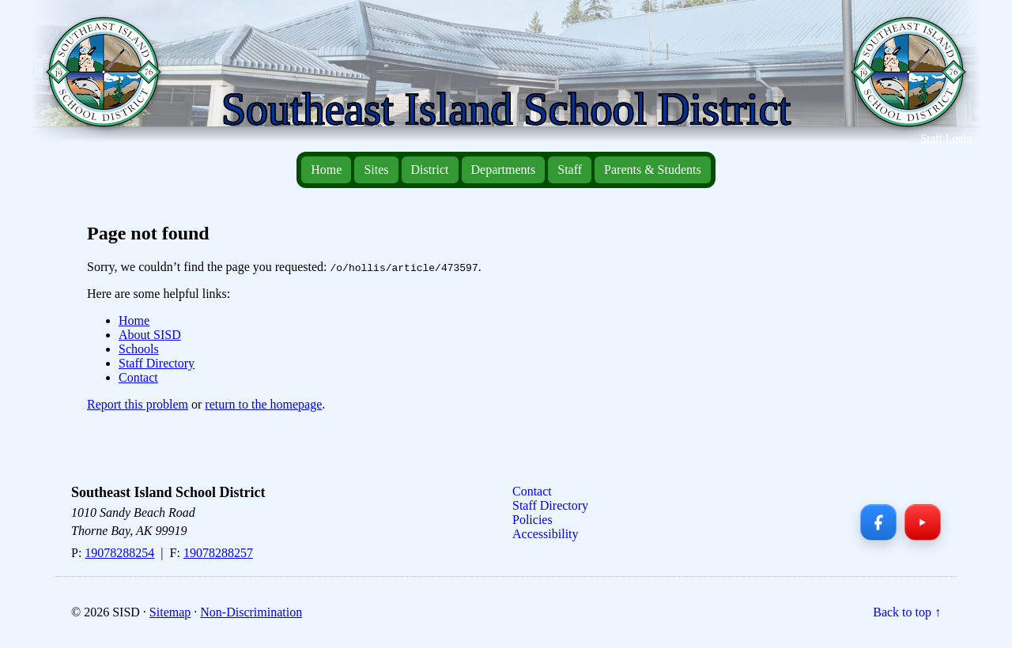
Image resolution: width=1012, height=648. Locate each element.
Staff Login (946, 138)
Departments (503, 169)
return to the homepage (263, 404)
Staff (569, 169)
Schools (139, 349)
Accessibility (545, 534)
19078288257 (218, 552)
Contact (138, 377)
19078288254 (119, 552)
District (430, 169)
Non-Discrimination (251, 612)
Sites (376, 169)
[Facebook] (878, 522)
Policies (532, 519)
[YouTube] (922, 522)
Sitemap (170, 612)
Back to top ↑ (907, 612)
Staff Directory (156, 363)
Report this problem (137, 404)
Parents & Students (652, 169)
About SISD (150, 334)
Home (326, 169)
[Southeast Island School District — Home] (110, 80)
